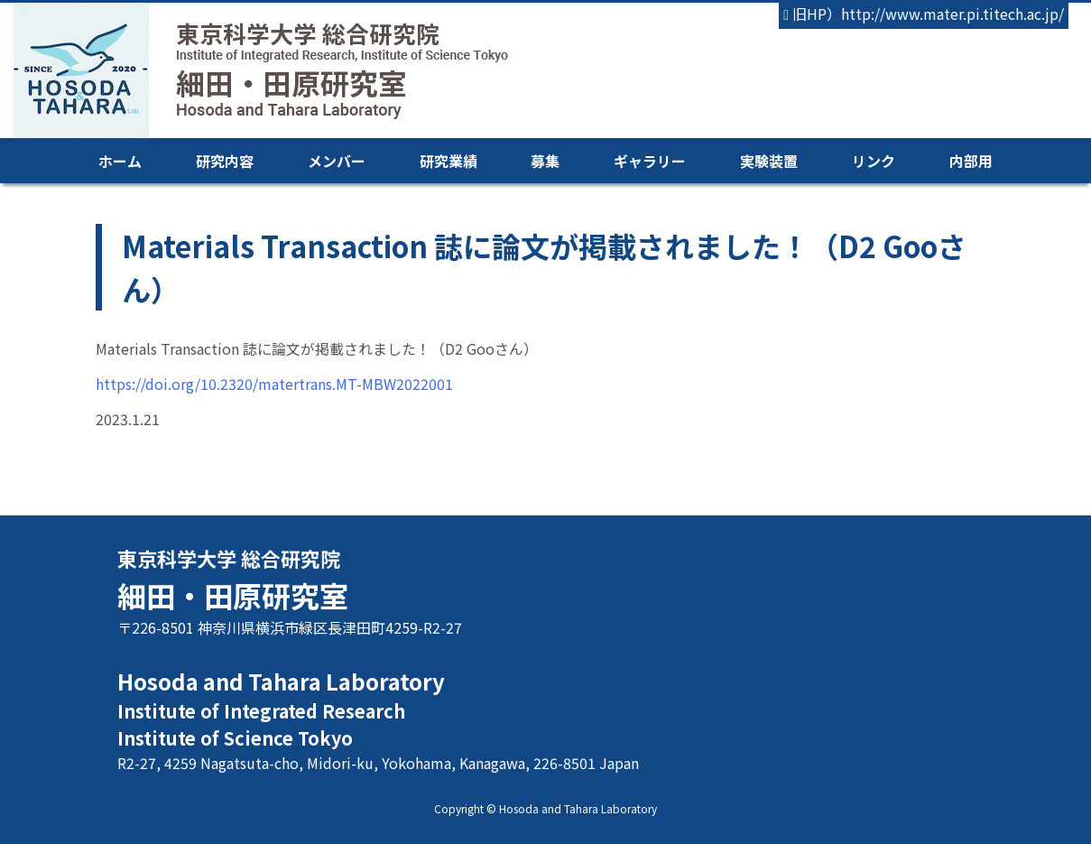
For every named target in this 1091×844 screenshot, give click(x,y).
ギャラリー (650, 161)
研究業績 (448, 161)
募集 (545, 161)
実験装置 (769, 161)
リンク (873, 161)
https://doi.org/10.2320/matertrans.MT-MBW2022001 (274, 383)
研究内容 (225, 161)
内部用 (971, 161)
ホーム (120, 161)
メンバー (336, 161)
